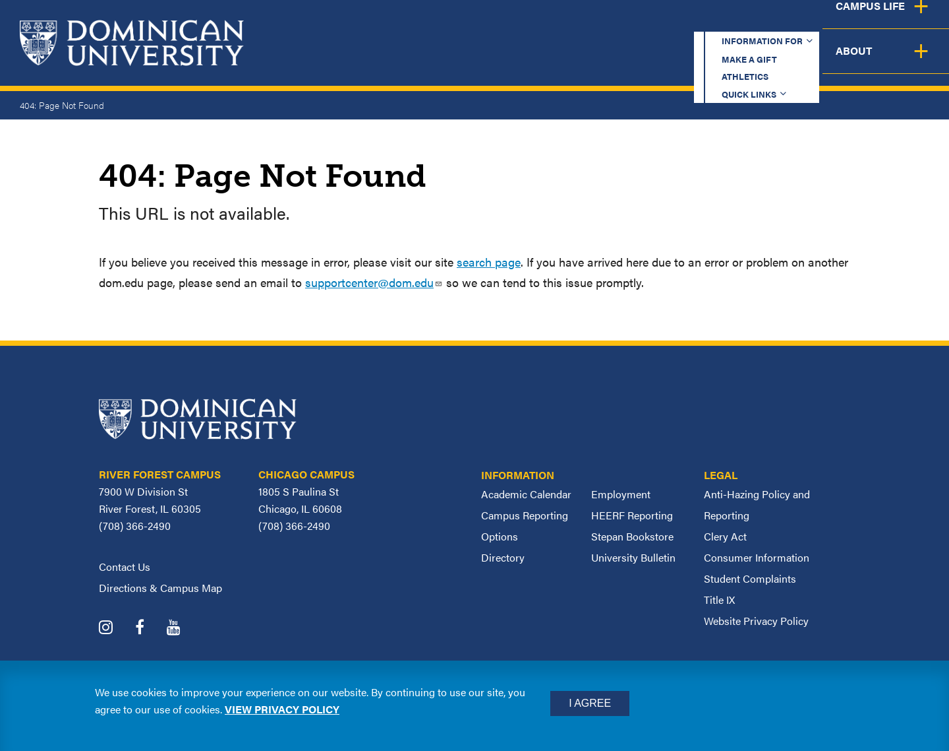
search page (489, 261)
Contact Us (124, 566)
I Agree (590, 703)
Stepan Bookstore (632, 536)
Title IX (719, 599)
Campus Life (818, 61)
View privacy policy (282, 709)
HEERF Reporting (632, 515)
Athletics (671, 22)
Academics (442, 61)
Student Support (695, 61)
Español (860, 22)
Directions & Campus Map (160, 587)
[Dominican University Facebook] (149, 628)
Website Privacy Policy (756, 620)
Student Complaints (750, 578)
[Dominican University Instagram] (115, 628)
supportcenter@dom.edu (374, 282)
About (911, 61)
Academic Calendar (526, 494)
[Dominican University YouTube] (183, 628)
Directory (503, 557)
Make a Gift (581, 22)
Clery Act (725, 536)
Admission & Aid (559, 61)
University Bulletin (633, 557)
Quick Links (762, 22)
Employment (620, 494)
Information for (463, 22)
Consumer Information (756, 557)
